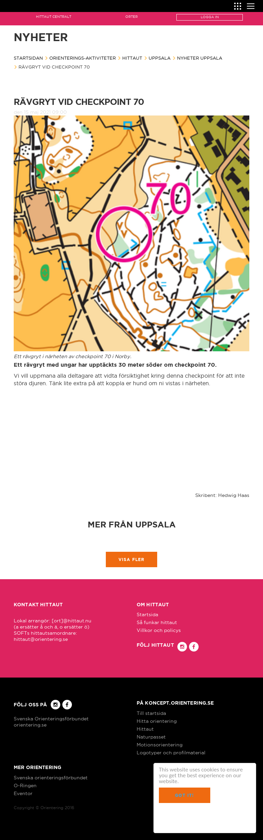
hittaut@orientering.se (41, 639)
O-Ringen (25, 785)
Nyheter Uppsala (199, 58)
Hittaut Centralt (53, 17)
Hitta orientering (157, 721)
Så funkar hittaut (157, 622)
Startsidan (28, 58)
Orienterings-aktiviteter (82, 58)
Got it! (184, 795)
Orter (131, 17)
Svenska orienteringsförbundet (51, 777)
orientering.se (30, 725)
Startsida (147, 614)
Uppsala (160, 58)
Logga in (210, 17)
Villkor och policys (159, 630)
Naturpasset (151, 737)
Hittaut (132, 58)
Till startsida (151, 713)
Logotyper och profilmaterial (171, 752)
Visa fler (131, 559)
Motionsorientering (160, 744)
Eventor (23, 793)
